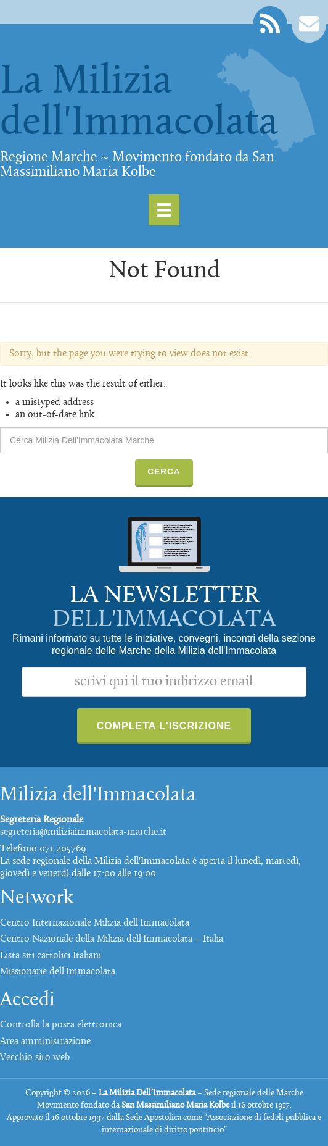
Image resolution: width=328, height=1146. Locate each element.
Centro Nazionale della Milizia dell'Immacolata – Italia (111, 939)
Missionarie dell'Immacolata (57, 972)
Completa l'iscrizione (164, 726)
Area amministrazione (45, 1042)
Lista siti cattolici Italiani (50, 956)
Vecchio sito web (35, 1058)
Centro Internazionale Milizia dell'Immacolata (94, 923)
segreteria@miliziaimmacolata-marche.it (83, 832)
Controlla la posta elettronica (60, 1025)
